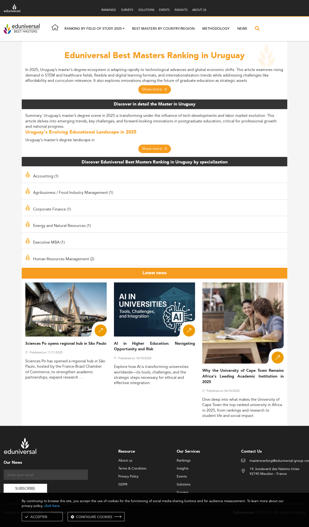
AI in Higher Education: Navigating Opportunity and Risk (154, 346)
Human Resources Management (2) (63, 259)
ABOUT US (199, 9)
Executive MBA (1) (49, 242)
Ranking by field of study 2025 (93, 29)
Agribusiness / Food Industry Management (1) (73, 192)
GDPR (122, 484)
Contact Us (251, 452)
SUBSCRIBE (25, 489)
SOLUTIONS (146, 9)
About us (125, 460)
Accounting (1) (45, 176)
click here (52, 506)
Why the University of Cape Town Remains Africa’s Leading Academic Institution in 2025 (243, 376)
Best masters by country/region (163, 28)
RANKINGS (108, 9)
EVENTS (164, 9)
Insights (183, 468)
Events (182, 476)
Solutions (183, 484)
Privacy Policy (128, 476)
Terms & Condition (132, 468)
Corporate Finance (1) (52, 209)
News (242, 28)
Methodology (216, 28)
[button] (124, 29)
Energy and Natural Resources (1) (62, 225)
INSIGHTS (181, 9)
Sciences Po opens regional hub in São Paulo (65, 344)
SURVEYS (127, 9)
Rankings (183, 460)
